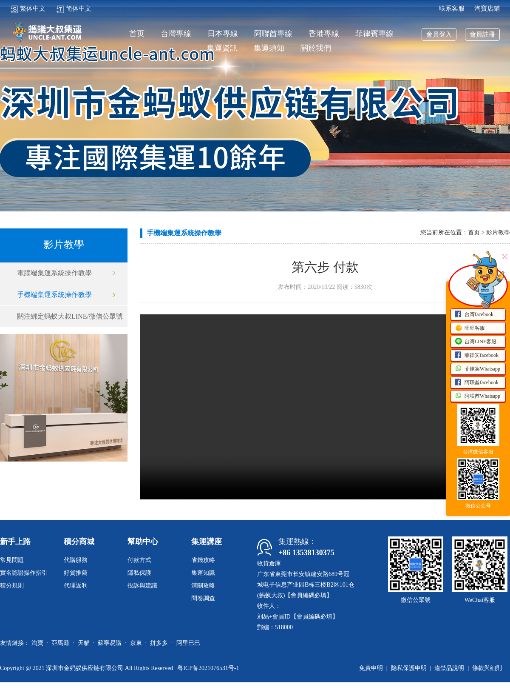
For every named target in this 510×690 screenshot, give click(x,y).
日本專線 (222, 34)
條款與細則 (487, 668)
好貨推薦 (76, 573)
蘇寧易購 (110, 643)
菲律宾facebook (476, 355)
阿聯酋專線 (273, 34)
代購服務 (76, 560)
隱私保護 (139, 573)
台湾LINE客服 (475, 342)
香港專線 (324, 34)
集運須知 (269, 48)
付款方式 (139, 560)
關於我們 (315, 48)
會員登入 (439, 34)
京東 (136, 643)
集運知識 (203, 573)
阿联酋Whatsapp (477, 396)
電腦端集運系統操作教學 (54, 273)
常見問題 (12, 560)
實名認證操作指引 (24, 573)
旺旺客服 (469, 328)
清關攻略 (203, 585)
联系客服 (452, 8)
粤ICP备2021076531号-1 (208, 668)
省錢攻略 (203, 560)
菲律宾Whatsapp (477, 369)
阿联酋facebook (476, 383)
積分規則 (12, 585)
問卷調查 (203, 598)
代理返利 (76, 585)
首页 (136, 34)
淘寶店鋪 (487, 8)
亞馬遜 (60, 643)
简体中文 (73, 8)
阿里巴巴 (188, 643)
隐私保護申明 (409, 668)
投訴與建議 (142, 585)
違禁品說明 (449, 668)
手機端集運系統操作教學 (54, 294)
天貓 (84, 643)
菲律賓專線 (374, 34)
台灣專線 (176, 34)
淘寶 (37, 643)
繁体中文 (27, 8)
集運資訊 (222, 48)
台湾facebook (473, 315)
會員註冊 (482, 34)
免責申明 (371, 668)
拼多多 (159, 643)
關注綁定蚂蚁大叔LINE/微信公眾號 (70, 316)
